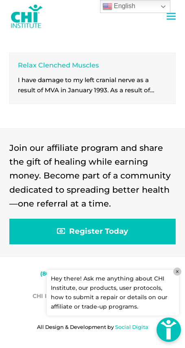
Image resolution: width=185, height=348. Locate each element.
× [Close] (177, 271)
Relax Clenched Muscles (58, 65)
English (118, 6)
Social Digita (131, 327)
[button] (171, 16)
